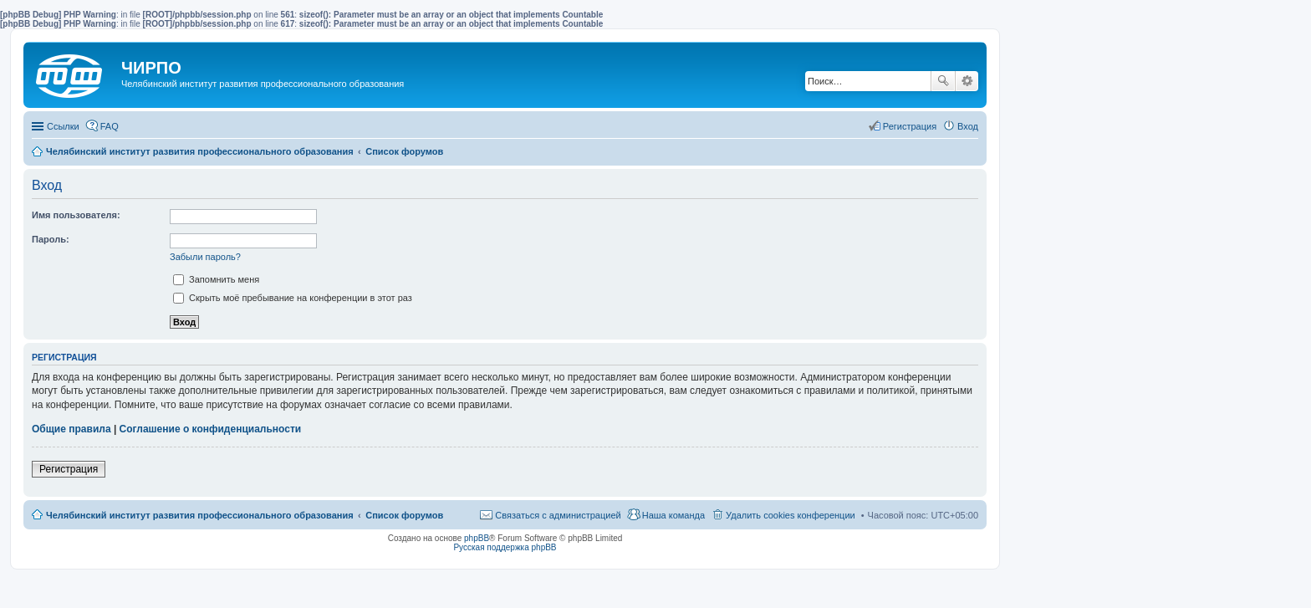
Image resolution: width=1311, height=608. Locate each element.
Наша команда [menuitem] (673, 515)
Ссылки (63, 126)
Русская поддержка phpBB (504, 547)
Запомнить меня (216, 279)
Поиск (943, 81)
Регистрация (68, 469)
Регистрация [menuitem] (909, 126)
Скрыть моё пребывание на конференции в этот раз (292, 298)
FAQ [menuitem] (109, 126)
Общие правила (71, 429)
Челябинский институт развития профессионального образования (200, 515)
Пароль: (50, 239)
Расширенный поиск (967, 81)
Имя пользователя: (76, 215)
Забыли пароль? (205, 257)
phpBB (476, 538)
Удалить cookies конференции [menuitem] (790, 515)
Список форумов (404, 515)
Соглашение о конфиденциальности (211, 429)
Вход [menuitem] (967, 126)
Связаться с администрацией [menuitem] (557, 515)
